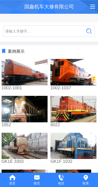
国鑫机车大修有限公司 (49, 6)
